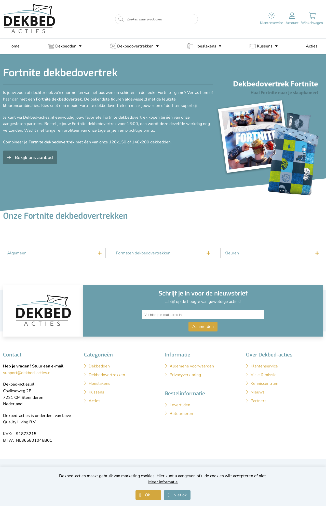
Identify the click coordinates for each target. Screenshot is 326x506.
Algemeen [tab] (16, 253)
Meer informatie (163, 482)
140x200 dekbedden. (152, 142)
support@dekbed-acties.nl (27, 373)
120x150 (117, 142)
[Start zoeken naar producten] (121, 19)
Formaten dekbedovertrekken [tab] (143, 253)
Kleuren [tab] (231, 253)
